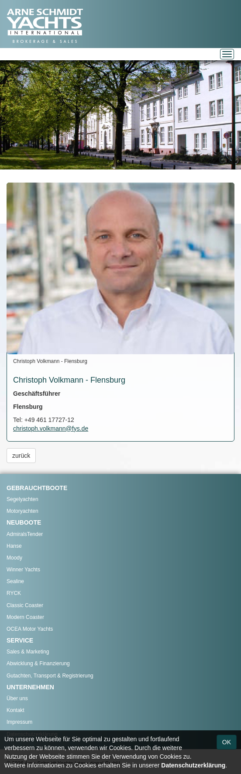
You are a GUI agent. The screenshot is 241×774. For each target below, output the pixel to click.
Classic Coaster (25, 605)
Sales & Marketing (28, 652)
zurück (21, 455)
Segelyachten (22, 499)
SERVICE (20, 640)
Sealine (15, 581)
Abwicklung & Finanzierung (38, 663)
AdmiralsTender (25, 534)
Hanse (14, 546)
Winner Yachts (23, 570)
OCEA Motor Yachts (30, 629)
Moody (14, 558)
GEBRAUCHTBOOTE (37, 487)
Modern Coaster (25, 617)
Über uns (17, 698)
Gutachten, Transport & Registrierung (50, 676)
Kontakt (15, 710)
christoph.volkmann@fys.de (50, 428)
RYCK (14, 593)
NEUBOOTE (24, 522)
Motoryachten (22, 511)
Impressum (19, 722)
